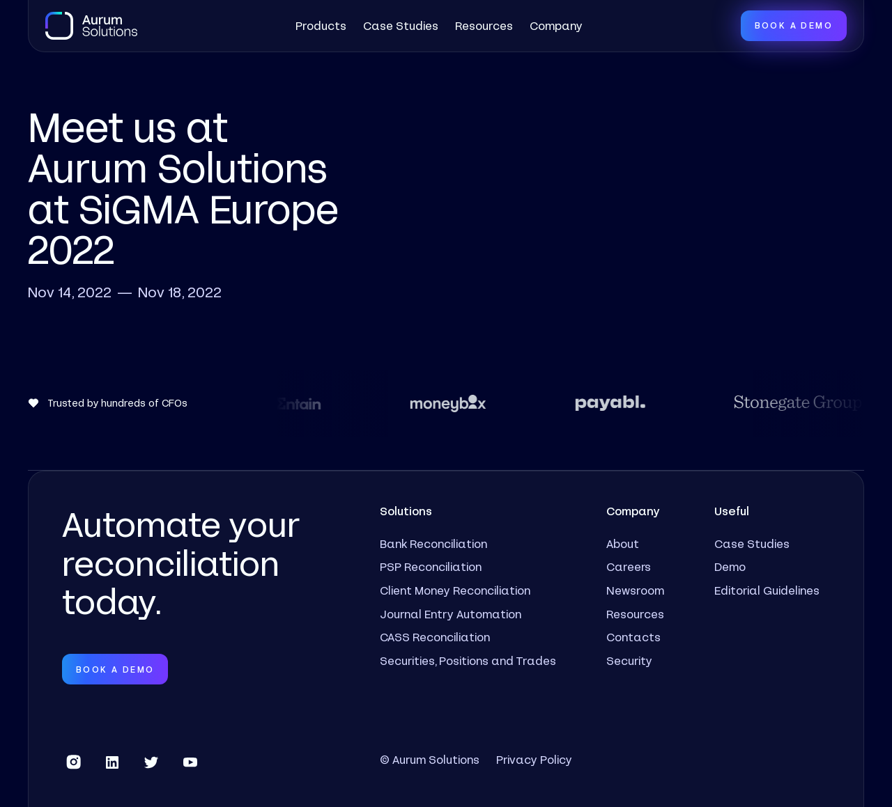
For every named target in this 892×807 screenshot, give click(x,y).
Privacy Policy (534, 759)
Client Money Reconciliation (455, 590)
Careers (628, 566)
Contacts (633, 636)
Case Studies (400, 25)
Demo (730, 566)
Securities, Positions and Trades (468, 660)
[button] (321, 26)
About (622, 543)
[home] (91, 26)
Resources (484, 25)
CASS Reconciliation (435, 636)
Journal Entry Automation (450, 613)
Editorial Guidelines (767, 590)
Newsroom (635, 590)
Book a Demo (794, 25)
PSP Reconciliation (431, 566)
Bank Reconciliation (433, 543)
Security (629, 660)
